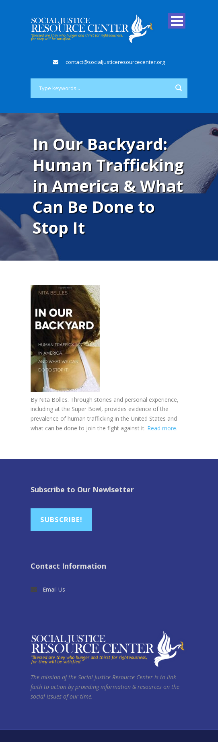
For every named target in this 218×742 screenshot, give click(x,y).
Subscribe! (61, 519)
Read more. (162, 428)
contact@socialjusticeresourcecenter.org (115, 62)
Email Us (54, 589)
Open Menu (176, 21)
